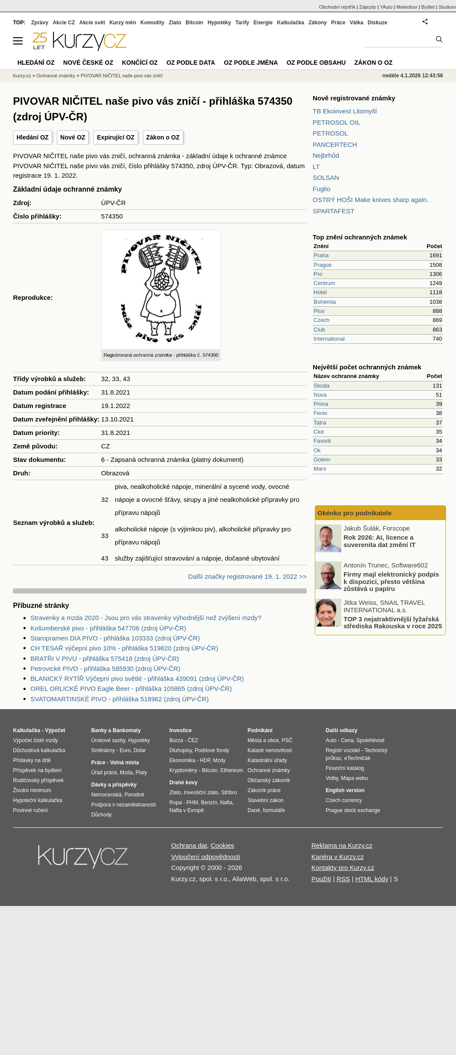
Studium (447, 7)
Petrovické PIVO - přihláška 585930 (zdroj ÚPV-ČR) (105, 668)
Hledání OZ (33, 137)
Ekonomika (182, 760)
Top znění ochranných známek (360, 237)
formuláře (274, 810)
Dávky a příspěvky (114, 785)
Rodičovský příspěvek (38, 780)
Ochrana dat (189, 845)
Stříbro (229, 793)
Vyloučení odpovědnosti (205, 856)
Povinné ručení (30, 810)
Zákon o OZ (163, 137)
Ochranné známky (55, 75)
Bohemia (325, 302)
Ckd (319, 431)
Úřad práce (104, 773)
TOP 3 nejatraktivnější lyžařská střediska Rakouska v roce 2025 (393, 622)
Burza (176, 740)
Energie (263, 23)
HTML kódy (371, 878)
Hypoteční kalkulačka (37, 800)
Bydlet (428, 7)
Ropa (175, 803)
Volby (332, 778)
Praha (321, 255)
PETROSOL (330, 133)
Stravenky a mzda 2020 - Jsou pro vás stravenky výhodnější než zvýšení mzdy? (145, 617)
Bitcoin (194, 23)
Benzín (209, 803)
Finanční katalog (345, 768)
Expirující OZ (115, 137)
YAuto (386, 7)
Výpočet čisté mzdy (35, 740)
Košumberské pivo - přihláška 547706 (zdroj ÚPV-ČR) (108, 628)
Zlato (175, 23)
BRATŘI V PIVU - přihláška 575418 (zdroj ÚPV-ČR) (104, 658)
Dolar (139, 750)
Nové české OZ (88, 62)
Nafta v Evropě (186, 810)
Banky (99, 730)
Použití (321, 878)
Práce (338, 23)
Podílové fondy (212, 750)
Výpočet (55, 730)
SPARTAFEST (333, 211)
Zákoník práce (264, 790)
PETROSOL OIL (336, 122)
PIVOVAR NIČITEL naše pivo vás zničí (122, 75)
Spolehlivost (371, 740)
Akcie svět (92, 23)
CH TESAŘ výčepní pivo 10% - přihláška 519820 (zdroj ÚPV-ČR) (124, 648)
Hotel (320, 292)
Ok (317, 450)
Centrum (324, 283)
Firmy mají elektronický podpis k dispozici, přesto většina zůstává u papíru (391, 581)
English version (345, 790)
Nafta (226, 803)
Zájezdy (367, 7)
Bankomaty (126, 730)
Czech (322, 320)
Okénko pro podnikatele (354, 513)
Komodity (152, 23)
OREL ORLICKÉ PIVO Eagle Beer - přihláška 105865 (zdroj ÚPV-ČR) (131, 688)
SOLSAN (326, 177)
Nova (320, 394)
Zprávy (39, 23)
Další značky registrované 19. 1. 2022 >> (247, 576)
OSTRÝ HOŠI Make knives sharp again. (371, 199)
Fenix (320, 413)
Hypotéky (219, 23)
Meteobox (407, 7)
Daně (254, 810)
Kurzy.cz (22, 75)
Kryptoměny (183, 770)
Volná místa (124, 763)
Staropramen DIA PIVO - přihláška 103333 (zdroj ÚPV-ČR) (115, 638)
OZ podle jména (251, 62)
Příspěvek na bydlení (37, 770)
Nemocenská (106, 795)
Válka (356, 23)
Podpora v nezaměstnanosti (123, 805)
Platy (141, 773)
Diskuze (377, 23)
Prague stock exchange (353, 810)
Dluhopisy (180, 750)
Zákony (317, 23)
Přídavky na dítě (32, 760)
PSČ (287, 740)
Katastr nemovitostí (270, 750)
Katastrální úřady (267, 760)
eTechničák (357, 758)
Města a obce (263, 740)
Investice (180, 730)
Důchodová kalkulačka (39, 750)
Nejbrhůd (326, 155)
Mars (320, 468)
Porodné (134, 795)
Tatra (320, 422)
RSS (343, 878)
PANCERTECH (335, 144)
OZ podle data (190, 62)
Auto (331, 740)
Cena (347, 740)
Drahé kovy (183, 783)
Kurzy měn (122, 23)
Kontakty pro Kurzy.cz (342, 867)
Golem (322, 459)
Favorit (322, 441)
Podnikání (260, 730)
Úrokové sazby (108, 740)
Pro (318, 274)
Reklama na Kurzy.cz (342, 845)
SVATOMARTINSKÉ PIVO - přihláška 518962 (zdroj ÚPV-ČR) (119, 699)
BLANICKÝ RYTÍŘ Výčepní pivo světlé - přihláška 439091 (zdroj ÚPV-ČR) (137, 678)
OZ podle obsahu (316, 62)
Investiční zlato (201, 793)
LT (316, 166)
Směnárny (103, 750)
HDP (205, 760)
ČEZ (193, 740)
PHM (192, 803)
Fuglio (321, 188)
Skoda (322, 385)
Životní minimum (32, 790)
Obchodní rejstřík (337, 7)
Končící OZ (140, 62)
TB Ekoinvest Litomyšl (345, 111)
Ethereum (231, 770)
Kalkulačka (290, 23)
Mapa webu (354, 778)
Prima (321, 404)
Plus (319, 311)
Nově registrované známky (354, 98)
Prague (323, 265)
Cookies (222, 845)
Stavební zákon (266, 800)
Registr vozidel (343, 750)
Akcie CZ (64, 23)
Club (319, 329)
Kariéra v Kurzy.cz (337, 856)
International (329, 338)
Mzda (126, 773)
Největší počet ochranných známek (367, 367)
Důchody (101, 815)
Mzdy (219, 760)
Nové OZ (73, 137)
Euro (124, 750)
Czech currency (344, 800)
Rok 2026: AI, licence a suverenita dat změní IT (380, 541)
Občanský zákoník (269, 780)
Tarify (242, 23)
